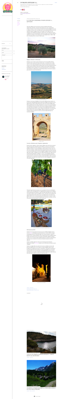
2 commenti (31, 357)
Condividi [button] (28, 287)
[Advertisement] (41, 322)
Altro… (21, 14)
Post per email (31, 287)
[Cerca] (56, 3)
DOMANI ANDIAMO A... (29, 3)
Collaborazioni (4, 69)
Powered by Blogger (37, 396)
